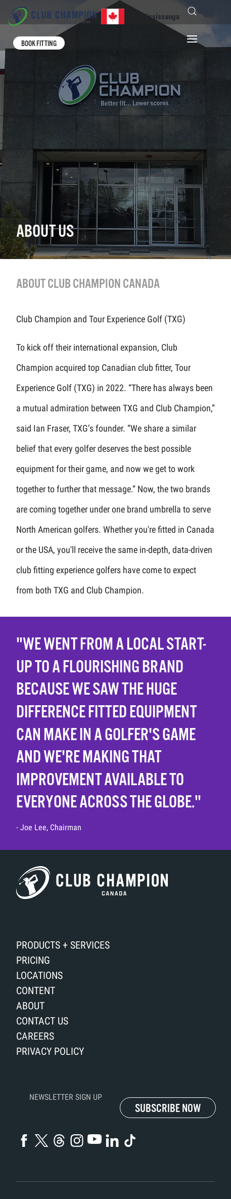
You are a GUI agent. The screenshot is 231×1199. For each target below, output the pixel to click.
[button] (197, 11)
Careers (35, 1036)
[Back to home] (66, 16)
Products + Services (63, 945)
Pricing (33, 960)
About (30, 1006)
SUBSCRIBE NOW (168, 1108)
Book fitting (39, 43)
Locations (39, 975)
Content (35, 990)
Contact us (42, 1021)
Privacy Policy (50, 1051)
